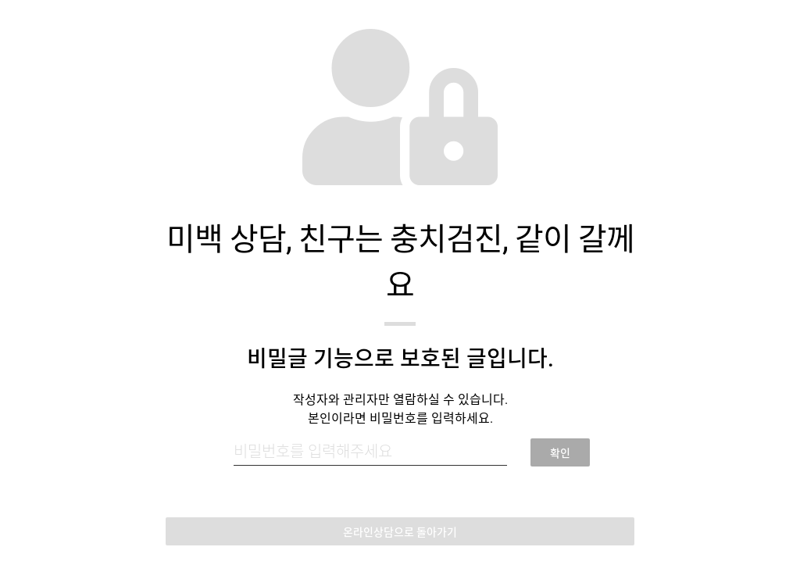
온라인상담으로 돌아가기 (400, 532)
